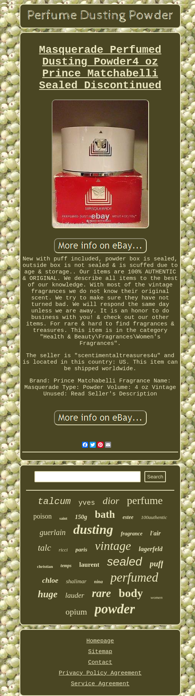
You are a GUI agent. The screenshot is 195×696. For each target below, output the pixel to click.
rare (101, 593)
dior (111, 500)
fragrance (132, 534)
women (156, 597)
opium (76, 611)
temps (66, 565)
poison (42, 516)
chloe (50, 580)
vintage (113, 546)
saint (63, 518)
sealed (124, 561)
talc (44, 548)
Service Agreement (100, 684)
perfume (144, 500)
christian (45, 566)
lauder (74, 595)
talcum (54, 501)
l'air (155, 533)
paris (81, 549)
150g (81, 517)
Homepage (100, 641)
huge (47, 594)
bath (105, 514)
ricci (63, 550)
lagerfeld (150, 549)
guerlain (52, 532)
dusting (93, 529)
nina (98, 581)
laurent (89, 564)
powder (115, 609)
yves (87, 503)
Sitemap (100, 652)
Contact (100, 662)
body (131, 593)
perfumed (134, 577)
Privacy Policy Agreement (100, 673)
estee (128, 517)
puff (157, 563)
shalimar (76, 581)
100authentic (154, 517)
